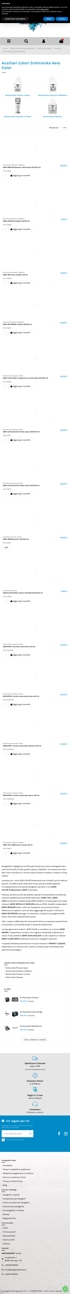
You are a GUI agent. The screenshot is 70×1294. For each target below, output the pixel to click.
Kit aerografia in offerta (13, 1210)
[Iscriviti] (30, 1133)
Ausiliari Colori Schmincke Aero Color (19, 963)
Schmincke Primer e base (17, 95)
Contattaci (35, 1109)
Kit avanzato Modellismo (31, 1026)
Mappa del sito (9, 1218)
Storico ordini (9, 1240)
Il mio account (9, 1232)
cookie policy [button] (44, 9)
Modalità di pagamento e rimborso (18, 1173)
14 (65, 127)
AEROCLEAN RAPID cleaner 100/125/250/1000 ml (23, 593)
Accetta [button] (62, 19)
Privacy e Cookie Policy (13, 1181)
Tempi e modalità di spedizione (16, 1169)
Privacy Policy (19, 1140)
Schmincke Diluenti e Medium (52, 95)
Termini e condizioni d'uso (14, 1177)
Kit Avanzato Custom (29, 997)
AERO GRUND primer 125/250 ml (16, 539)
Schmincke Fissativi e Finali (17, 116)
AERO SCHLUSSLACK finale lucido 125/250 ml (21, 485)
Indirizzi (6, 1243)
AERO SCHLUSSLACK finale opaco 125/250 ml (21, 432)
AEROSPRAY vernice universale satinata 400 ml (22, 746)
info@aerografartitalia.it (15, 1270)
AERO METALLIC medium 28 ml (15, 275)
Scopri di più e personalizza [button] (15, 19)
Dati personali (9, 1236)
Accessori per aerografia (13, 1206)
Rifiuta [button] (49, 19)
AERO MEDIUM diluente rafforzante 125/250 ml (22, 167)
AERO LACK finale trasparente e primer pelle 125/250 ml (25, 378)
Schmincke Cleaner (52, 116)
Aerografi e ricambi (11, 1195)
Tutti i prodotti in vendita (35, 1039)
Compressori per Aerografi (14, 1199)
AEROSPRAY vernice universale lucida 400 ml (21, 696)
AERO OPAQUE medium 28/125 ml (16, 221)
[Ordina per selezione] (54, 128)
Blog (5, 1185)
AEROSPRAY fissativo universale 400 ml (19, 647)
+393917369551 (11, 1265)
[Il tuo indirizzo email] (14, 1133)
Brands (6, 1214)
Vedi (6, 547)
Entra (5, 1228)
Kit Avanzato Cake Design (31, 1012)
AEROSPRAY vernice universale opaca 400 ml (21, 795)
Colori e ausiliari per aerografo (16, 1202)
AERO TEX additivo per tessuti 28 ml (17, 845)
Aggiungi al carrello (20, 175)
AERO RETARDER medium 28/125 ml (17, 324)
